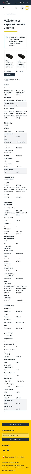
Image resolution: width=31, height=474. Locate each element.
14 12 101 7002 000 (9, 14)
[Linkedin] (3, 450)
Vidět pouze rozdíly (12, 80)
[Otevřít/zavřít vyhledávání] (16, 8)
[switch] (6, 80)
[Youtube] (8, 450)
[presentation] (20, 2)
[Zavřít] (27, 2)
